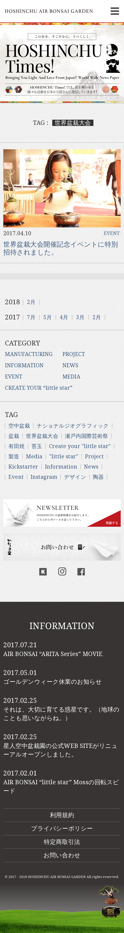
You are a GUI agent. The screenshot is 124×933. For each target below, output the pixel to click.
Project (94, 456)
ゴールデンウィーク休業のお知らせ (52, 681)
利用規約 (62, 815)
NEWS (70, 365)
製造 (13, 456)
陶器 (98, 477)
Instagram (44, 477)
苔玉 (36, 446)
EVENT (112, 233)
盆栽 (13, 436)
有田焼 (16, 446)
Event (16, 477)
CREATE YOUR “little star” (39, 388)
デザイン (75, 477)
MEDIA (71, 376)
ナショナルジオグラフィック (73, 425)
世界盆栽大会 (42, 436)
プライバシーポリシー (62, 828)
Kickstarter (23, 466)
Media (34, 456)
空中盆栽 (19, 425)
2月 (31, 302)
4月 (64, 317)
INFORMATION (24, 365)
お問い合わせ (61, 855)
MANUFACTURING (29, 354)
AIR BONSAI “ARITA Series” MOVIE (53, 653)
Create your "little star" (80, 446)
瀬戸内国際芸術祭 (86, 436)
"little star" (63, 456)
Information (61, 466)
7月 (31, 317)
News (91, 466)
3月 (80, 317)
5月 (47, 317)
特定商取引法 (62, 841)
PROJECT (73, 354)
